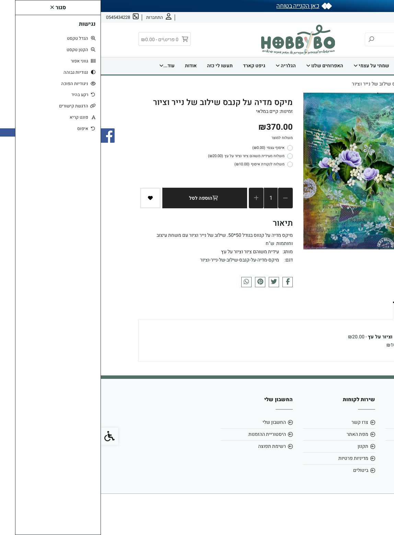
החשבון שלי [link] (173, 422)
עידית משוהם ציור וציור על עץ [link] (149, 251)
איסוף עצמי (167, 148)
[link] (378, 519)
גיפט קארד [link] (153, 65)
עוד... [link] (66, 65)
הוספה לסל (104, 198)
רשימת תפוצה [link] (171, 446)
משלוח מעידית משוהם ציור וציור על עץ (145, 156)
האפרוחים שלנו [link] (223, 65)
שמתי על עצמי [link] (270, 65)
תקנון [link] (262, 446)
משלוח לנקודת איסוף (159, 164)
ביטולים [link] (259, 470)
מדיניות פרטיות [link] (252, 458)
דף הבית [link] (330, 65)
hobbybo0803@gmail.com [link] (321, 434)
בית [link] (305, 65)
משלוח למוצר (181, 138)
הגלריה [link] (185, 65)
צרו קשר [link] (346, 17)
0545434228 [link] (336, 446)
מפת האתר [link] (256, 434)
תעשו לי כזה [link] (119, 65)
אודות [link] (367, 17)
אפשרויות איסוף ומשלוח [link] (324, 309)
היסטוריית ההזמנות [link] (166, 434)
